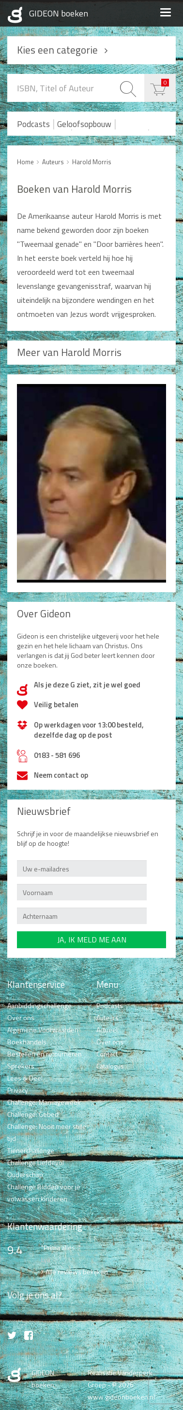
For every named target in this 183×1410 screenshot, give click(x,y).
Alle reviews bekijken (77, 1272)
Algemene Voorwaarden (42, 1030)
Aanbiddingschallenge (39, 1005)
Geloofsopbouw (84, 124)
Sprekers (20, 1066)
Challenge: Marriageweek (44, 1102)
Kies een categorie (57, 49)
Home (25, 162)
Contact (107, 1054)
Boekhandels (26, 1042)
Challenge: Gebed (33, 1114)
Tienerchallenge (30, 1150)
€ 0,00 (165, 82)
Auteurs (53, 162)
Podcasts (33, 124)
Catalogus (110, 1066)
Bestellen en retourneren (44, 1054)
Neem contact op (61, 775)
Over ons (20, 1017)
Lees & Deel (25, 1078)
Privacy (17, 1090)
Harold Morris (91, 162)
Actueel (107, 1030)
